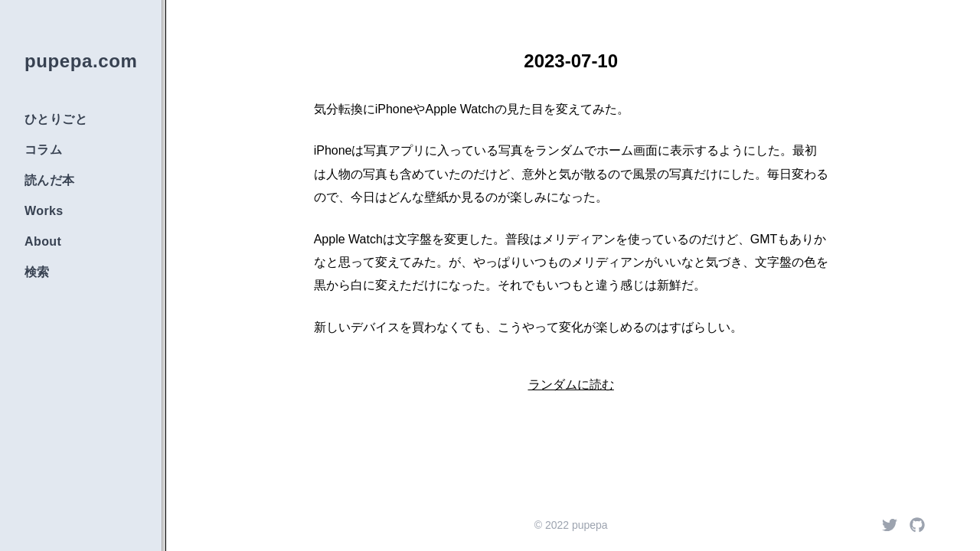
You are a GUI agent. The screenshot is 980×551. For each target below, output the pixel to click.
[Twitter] (889, 525)
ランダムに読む (571, 384)
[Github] (917, 525)
